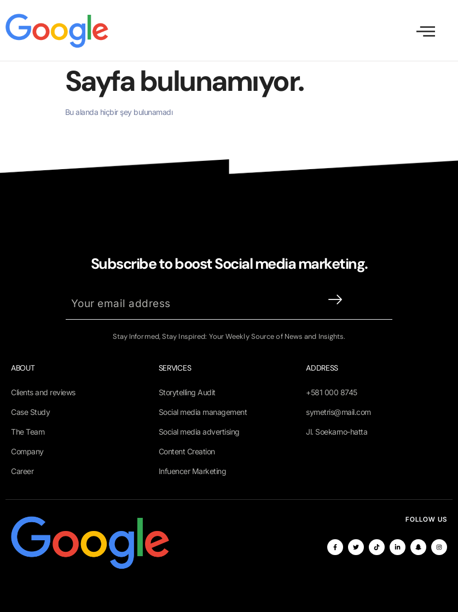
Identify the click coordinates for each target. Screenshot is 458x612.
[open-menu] (426, 31)
